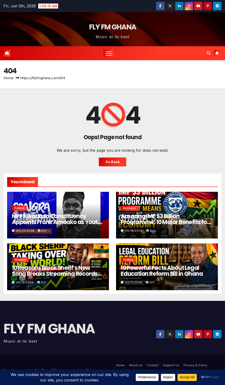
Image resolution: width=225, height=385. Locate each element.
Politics (19, 208)
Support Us (171, 365)
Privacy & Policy (195, 365)
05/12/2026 (25, 282)
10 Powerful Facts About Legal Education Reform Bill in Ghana (162, 271)
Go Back (112, 162)
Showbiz (20, 259)
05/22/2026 (25, 230)
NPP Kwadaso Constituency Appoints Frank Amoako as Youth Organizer (56, 222)
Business (129, 208)
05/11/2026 (134, 282)
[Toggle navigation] (109, 53)
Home (9, 78)
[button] (209, 53)
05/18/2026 (134, 230)
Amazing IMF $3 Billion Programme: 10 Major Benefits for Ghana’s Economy (165, 222)
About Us (135, 365)
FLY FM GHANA (112, 27)
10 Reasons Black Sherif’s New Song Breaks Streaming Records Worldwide (55, 274)
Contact (153, 365)
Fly (42, 230)
